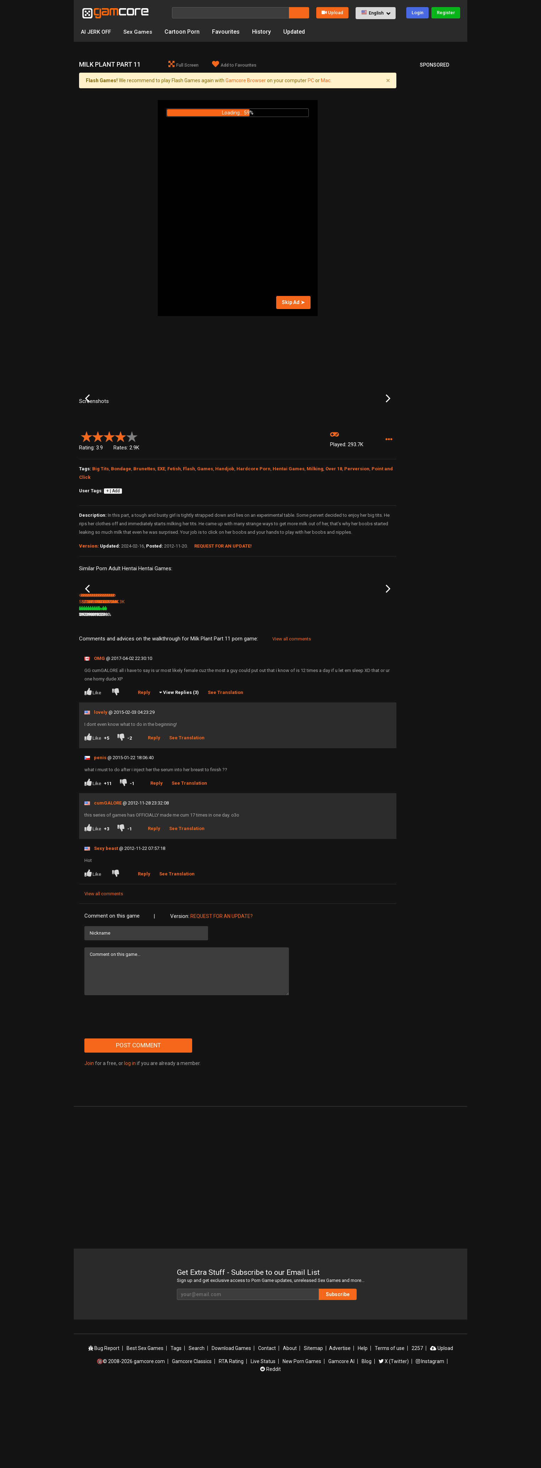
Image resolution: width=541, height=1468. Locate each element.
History (263, 31)
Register (446, 12)
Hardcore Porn (253, 526)
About (290, 1426)
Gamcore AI (341, 1440)
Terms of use (390, 1426)
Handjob (224, 526)
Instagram (430, 1440)
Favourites (228, 31)
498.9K (356, 692)
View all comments (291, 717)
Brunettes (144, 526)
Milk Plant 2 (303, 683)
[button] (376, 13)
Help (363, 1426)
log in (130, 1141)
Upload (332, 12)
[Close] (388, 80)
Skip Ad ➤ (293, 302)
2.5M (194, 692)
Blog (367, 1440)
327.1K (249, 692)
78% (283, 692)
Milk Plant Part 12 (149, 683)
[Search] (230, 12)
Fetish (174, 526)
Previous (87, 427)
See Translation (225, 770)
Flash (189, 526)
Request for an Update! (223, 603)
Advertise (340, 1426)
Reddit (270, 1447)
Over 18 (333, 526)
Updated (296, 31)
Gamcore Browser (245, 80)
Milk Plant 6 (356, 683)
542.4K (302, 692)
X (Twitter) (394, 1440)
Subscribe (338, 1372)
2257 (417, 1426)
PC (311, 80)
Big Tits (100, 526)
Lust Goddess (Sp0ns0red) (199, 684)
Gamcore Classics (192, 1440)
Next (388, 427)
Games (205, 526)
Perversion (356, 526)
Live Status (263, 1440)
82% (123, 692)
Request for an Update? (221, 994)
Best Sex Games (145, 1426)
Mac (325, 80)
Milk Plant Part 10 (255, 683)
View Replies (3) (181, 770)
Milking (315, 526)
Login (417, 12)
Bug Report (103, 1426)
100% (228, 692)
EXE (161, 526)
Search (197, 1426)
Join (89, 1141)
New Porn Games (302, 1440)
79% (176, 692)
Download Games (231, 1426)
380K (141, 692)
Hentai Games (289, 526)
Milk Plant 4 (90, 683)
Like (93, 770)
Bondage (121, 526)
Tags (176, 1426)
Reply (144, 770)
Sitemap (313, 1426)
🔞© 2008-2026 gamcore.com (131, 1440)
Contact (267, 1426)
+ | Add (113, 548)
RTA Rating (231, 1440)
